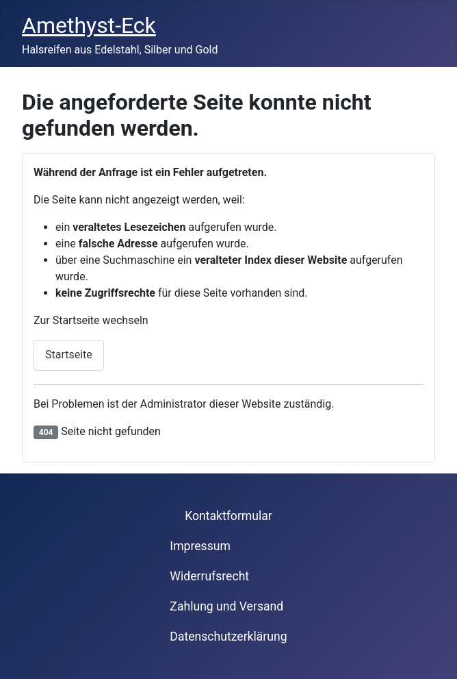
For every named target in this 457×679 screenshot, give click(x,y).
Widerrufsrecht (209, 576)
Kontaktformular (228, 516)
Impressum (200, 546)
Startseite (68, 354)
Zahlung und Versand (226, 606)
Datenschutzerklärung (228, 636)
